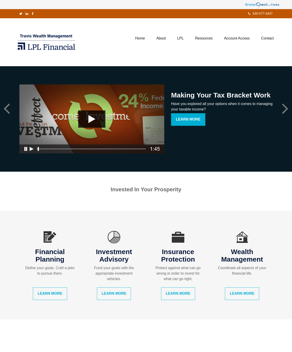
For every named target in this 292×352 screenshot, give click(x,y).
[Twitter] (20, 13)
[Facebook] (33, 13)
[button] (161, 38)
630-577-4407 (260, 13)
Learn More (188, 119)
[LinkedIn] (27, 13)
